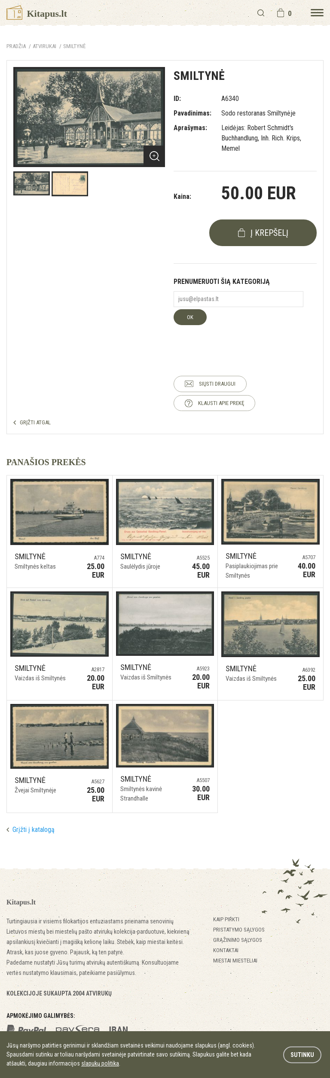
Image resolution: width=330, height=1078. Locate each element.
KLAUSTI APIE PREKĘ (221, 403)
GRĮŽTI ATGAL (35, 422)
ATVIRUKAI (44, 46)
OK (190, 317)
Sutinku (302, 1054)
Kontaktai (225, 950)
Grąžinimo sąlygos (237, 940)
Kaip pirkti (226, 919)
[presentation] (239, 342)
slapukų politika (100, 1063)
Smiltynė (74, 46)
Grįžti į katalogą (33, 829)
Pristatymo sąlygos (239, 929)
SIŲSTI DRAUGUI (217, 384)
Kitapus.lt (36, 13)
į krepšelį (269, 233)
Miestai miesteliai (235, 960)
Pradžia (16, 46)
